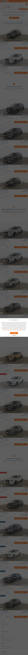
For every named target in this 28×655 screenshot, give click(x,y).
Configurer (14, 335)
